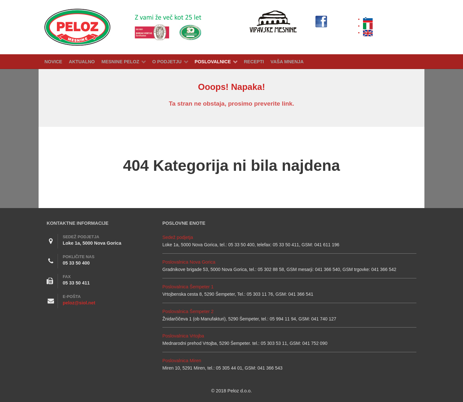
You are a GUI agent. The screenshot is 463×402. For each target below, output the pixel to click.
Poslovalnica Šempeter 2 (187, 311)
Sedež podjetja (177, 237)
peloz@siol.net (79, 302)
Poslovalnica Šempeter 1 (187, 286)
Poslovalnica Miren (181, 360)
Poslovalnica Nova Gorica (188, 262)
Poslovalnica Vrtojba (183, 335)
